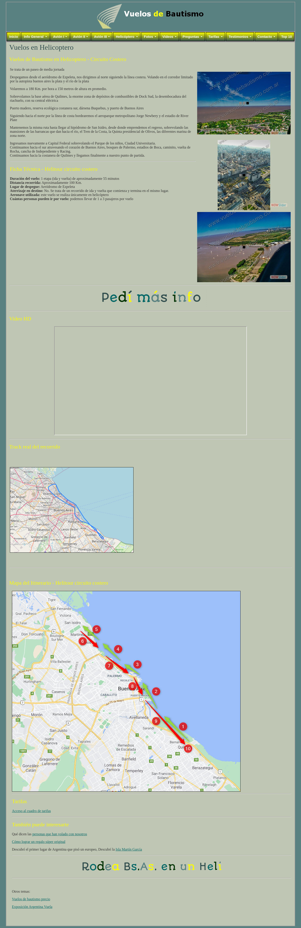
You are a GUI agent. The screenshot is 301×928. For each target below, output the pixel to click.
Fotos (148, 36)
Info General (34, 36)
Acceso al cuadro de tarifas (31, 811)
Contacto (264, 36)
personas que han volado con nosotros (59, 834)
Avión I (58, 36)
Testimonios (238, 36)
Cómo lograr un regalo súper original (38, 842)
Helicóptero (125, 36)
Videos (167, 36)
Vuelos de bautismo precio (31, 899)
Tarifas (213, 36)
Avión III (100, 36)
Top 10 (286, 36)
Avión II (79, 36)
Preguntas (191, 36)
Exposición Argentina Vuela (32, 907)
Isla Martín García (129, 849)
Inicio (13, 36)
